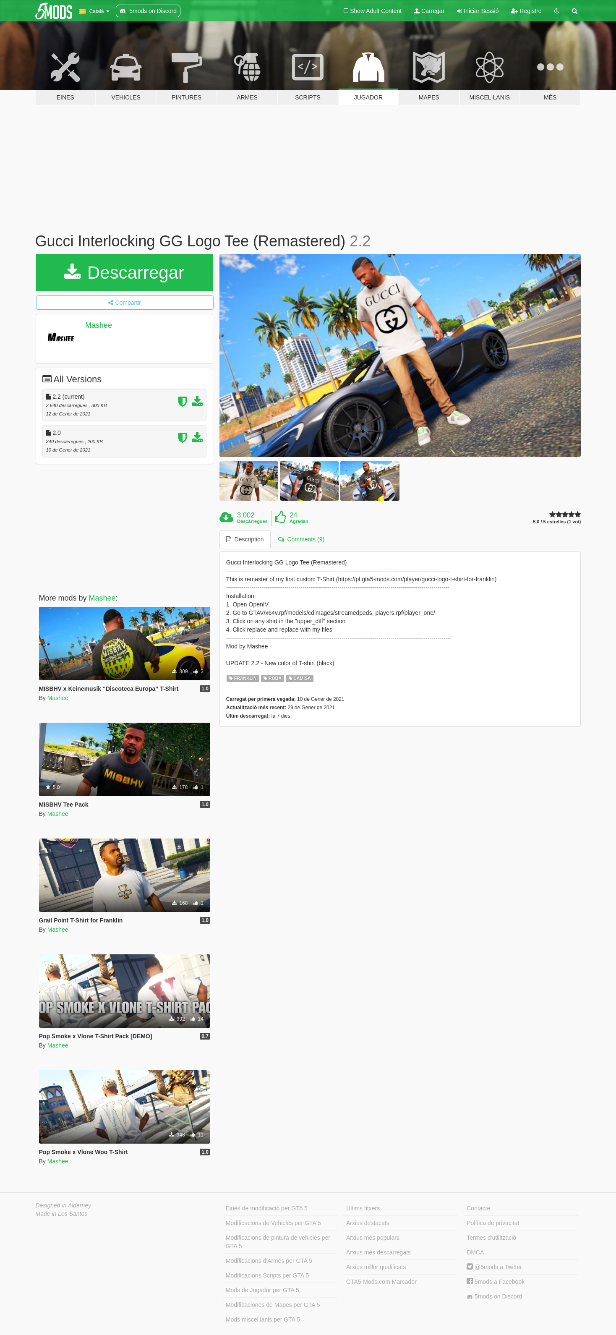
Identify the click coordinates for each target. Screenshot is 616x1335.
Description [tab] (245, 539)
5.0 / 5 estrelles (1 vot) (557, 522)
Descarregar (124, 272)
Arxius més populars (372, 1237)
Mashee (98, 325)
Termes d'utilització (491, 1237)
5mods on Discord (494, 1296)
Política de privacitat (493, 1223)
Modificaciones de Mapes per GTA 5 (273, 1304)
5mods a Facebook (496, 1281)
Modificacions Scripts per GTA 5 (267, 1275)
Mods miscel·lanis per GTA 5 (263, 1319)
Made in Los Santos (62, 1213)
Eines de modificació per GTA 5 (267, 1208)
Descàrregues (252, 521)
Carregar (429, 11)
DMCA (475, 1252)
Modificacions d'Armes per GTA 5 (269, 1260)
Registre (526, 11)
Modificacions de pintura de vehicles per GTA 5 (278, 1241)
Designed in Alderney (63, 1205)
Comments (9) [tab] (301, 539)
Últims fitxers (363, 1208)
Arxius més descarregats (378, 1252)
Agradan (299, 521)
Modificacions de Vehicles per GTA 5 (273, 1223)
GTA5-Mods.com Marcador (381, 1281)
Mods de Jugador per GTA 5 (262, 1290)
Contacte (478, 1208)
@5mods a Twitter (494, 1267)
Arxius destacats (367, 1223)
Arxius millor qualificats (376, 1267)
